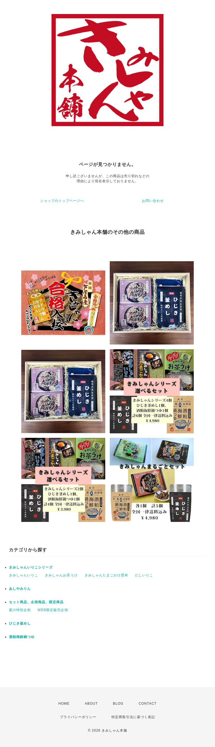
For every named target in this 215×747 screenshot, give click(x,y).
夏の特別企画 (20, 610)
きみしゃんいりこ (23, 575)
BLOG (118, 704)
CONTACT (147, 704)
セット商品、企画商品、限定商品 (36, 602)
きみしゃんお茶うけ (61, 575)
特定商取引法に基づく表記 (133, 717)
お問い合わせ (153, 201)
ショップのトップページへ (62, 201)
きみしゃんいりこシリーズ (31, 567)
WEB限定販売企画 (53, 610)
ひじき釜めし (20, 623)
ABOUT (91, 704)
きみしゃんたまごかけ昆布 (106, 575)
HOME (64, 704)
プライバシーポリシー (78, 717)
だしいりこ (144, 575)
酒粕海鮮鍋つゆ (21, 637)
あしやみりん (20, 589)
